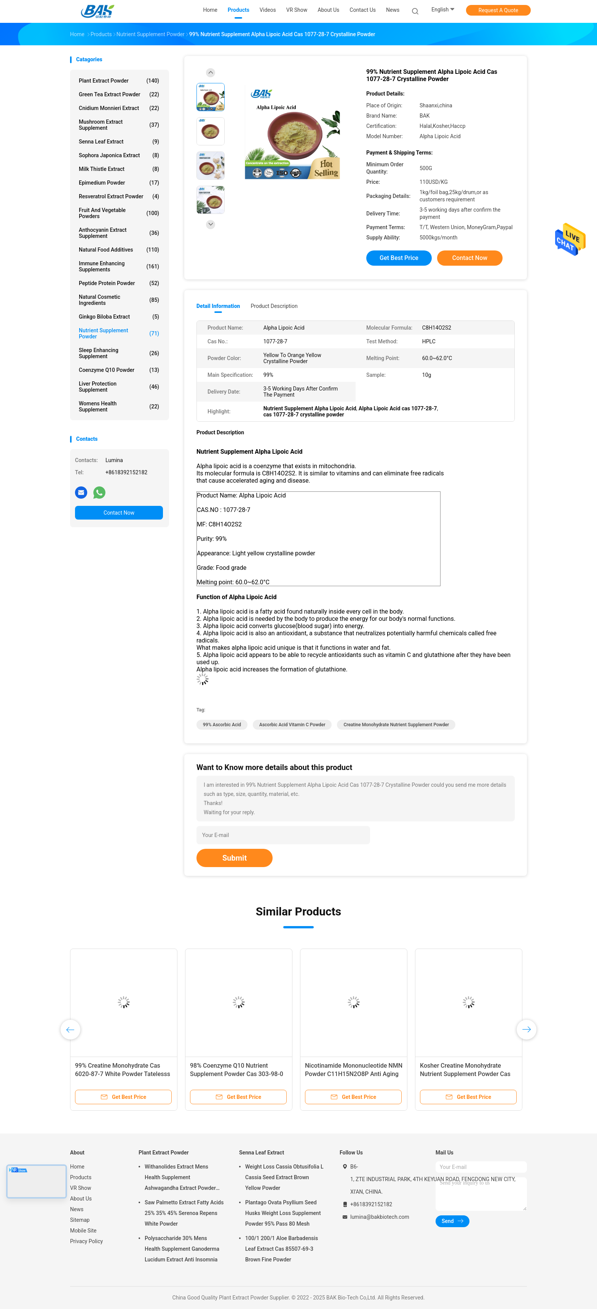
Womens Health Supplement (119, 406)
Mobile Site (83, 1231)
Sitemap (79, 1220)
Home (77, 1167)
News (76, 1209)
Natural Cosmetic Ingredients (119, 300)
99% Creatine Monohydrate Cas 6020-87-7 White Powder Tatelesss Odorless (122, 1074)
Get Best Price (399, 257)
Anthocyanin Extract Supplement (119, 233)
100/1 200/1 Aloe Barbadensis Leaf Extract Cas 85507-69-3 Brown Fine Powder (281, 1249)
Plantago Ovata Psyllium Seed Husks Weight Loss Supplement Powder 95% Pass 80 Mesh (283, 1213)
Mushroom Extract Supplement (119, 125)
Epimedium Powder (119, 183)
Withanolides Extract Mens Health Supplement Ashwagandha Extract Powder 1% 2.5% (180, 1178)
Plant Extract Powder (119, 81)
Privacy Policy (86, 1241)
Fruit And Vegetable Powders (119, 213)
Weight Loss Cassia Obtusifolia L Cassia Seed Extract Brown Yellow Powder (284, 1177)
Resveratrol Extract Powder (119, 196)
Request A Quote (498, 10)
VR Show (80, 1188)
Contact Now (119, 513)
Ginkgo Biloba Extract (119, 316)
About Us (81, 1199)
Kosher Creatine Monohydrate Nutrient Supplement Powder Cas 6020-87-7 (465, 1074)
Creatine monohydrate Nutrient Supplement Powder (396, 724)
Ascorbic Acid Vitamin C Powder (292, 724)
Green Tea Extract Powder (119, 94)
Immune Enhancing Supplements (119, 266)
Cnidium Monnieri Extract (119, 108)
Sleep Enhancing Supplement (119, 353)
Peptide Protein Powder (119, 283)
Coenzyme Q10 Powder (119, 370)
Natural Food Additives (119, 250)
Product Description (274, 306)
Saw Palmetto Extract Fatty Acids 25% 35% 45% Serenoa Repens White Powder (184, 1213)
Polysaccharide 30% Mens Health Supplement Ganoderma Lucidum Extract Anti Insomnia (182, 1249)
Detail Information (218, 306)
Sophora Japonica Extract (119, 155)
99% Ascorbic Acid (222, 724)
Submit (234, 858)
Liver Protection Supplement (119, 387)
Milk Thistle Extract (119, 169)
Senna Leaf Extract (119, 141)
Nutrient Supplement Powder (119, 333)
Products (80, 1177)
